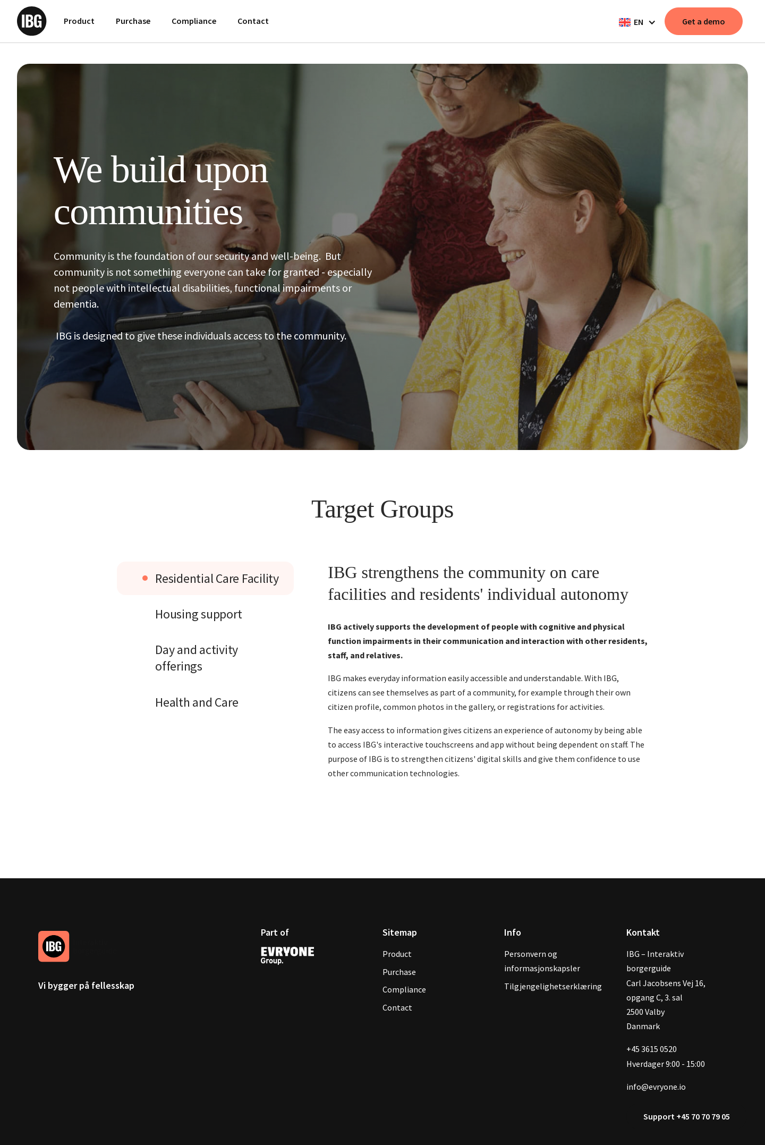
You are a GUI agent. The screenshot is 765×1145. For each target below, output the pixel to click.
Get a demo (703, 21)
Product (79, 20)
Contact (253, 20)
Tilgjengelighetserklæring (553, 986)
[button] (636, 22)
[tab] (205, 578)
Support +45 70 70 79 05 (686, 1116)
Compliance (194, 20)
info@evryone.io (656, 1086)
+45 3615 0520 (651, 1049)
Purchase (133, 20)
